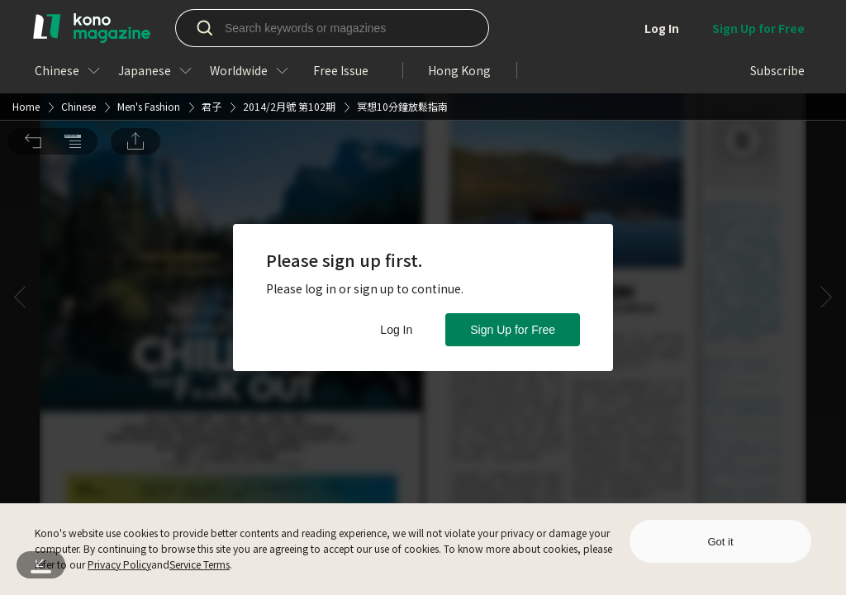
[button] (33, 24)
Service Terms (199, 564)
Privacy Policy (119, 564)
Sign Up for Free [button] (512, 329)
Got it (720, 542)
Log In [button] (396, 329)
